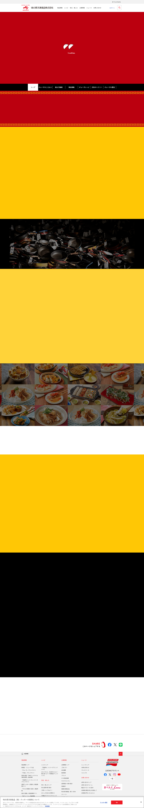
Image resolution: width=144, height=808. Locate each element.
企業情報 (82, 8)
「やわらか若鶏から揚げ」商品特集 (29, 789)
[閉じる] (141, 802)
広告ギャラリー (97, 87)
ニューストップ (85, 765)
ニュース (89, 8)
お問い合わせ (97, 8)
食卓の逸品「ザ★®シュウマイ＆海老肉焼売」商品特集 (29, 776)
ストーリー (64, 794)
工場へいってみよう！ (46, 790)
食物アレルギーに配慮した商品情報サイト (29, 785)
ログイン (112, 8)
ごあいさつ (64, 767)
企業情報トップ (65, 765)
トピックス (84, 773)
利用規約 (47, 806)
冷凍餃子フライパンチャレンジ (49, 795)
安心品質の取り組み (46, 787)
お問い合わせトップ (86, 782)
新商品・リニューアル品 (27, 767)
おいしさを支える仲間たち (48, 793)
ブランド (63, 775)
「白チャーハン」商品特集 (28, 796)
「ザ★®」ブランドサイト (27, 773)
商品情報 (59, 8)
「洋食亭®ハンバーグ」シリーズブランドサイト (29, 781)
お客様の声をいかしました (88, 793)
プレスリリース (85, 770)
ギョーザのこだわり (45, 87)
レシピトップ (44, 765)
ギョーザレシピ (84, 87)
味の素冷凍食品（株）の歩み (68, 791)
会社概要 (63, 770)
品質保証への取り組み (66, 783)
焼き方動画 (59, 87)
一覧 (111, 778)
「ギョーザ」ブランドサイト (28, 770)
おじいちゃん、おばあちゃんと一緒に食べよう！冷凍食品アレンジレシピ (49, 773)
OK (117, 802)
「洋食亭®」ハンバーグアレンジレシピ (49, 768)
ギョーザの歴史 (110, 87)
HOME (26, 754)
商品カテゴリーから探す (87, 787)
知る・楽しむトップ (46, 785)
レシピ (66, 8)
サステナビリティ (65, 781)
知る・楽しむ (74, 8)
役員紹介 (63, 786)
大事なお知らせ (85, 767)
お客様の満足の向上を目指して (89, 790)
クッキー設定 (103, 802)
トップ (33, 87)
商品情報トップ (25, 765)
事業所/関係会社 (65, 789)
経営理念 (63, 773)
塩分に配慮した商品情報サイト (29, 793)
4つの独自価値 (65, 778)
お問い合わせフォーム (86, 785)
